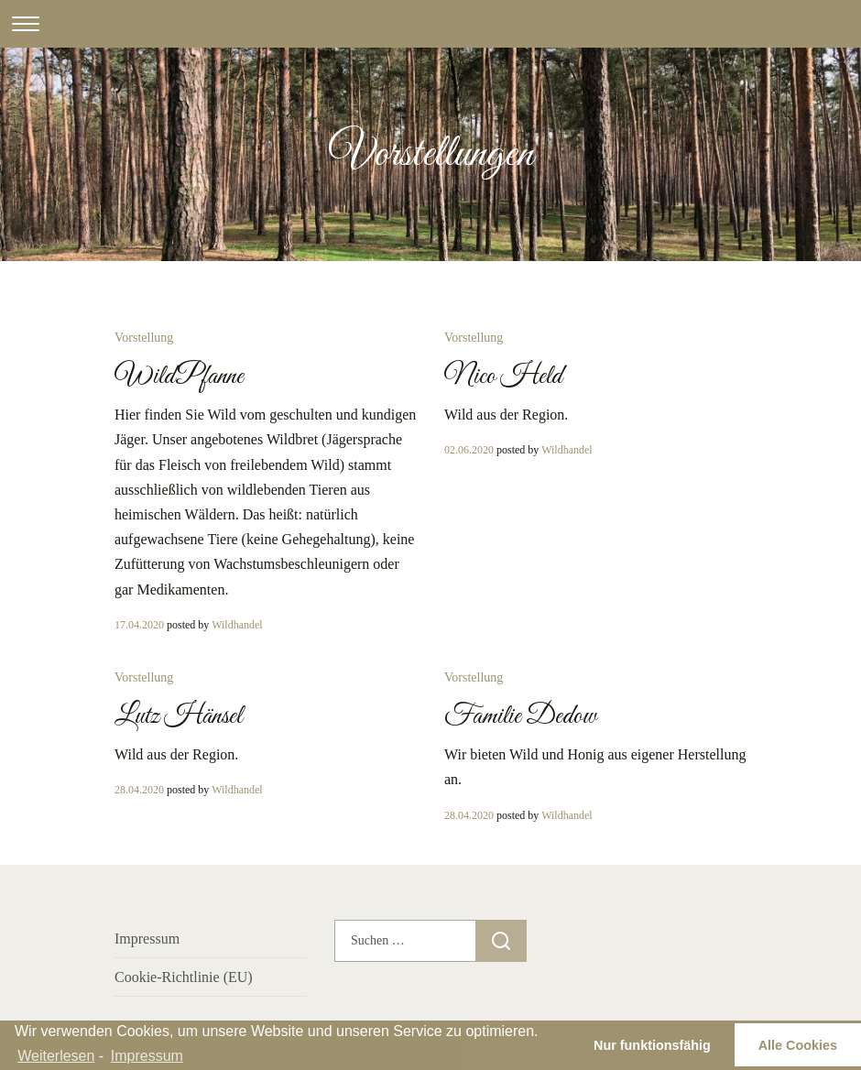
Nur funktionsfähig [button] (652, 1045)
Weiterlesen (55, 1056)
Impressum (147, 938)
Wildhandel (237, 624)
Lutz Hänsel (178, 716)
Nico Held (503, 376)
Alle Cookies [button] (797, 1045)
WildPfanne (179, 376)
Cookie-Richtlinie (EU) (183, 977)
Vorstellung (143, 337)
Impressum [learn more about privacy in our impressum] (147, 1056)
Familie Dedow (520, 716)
